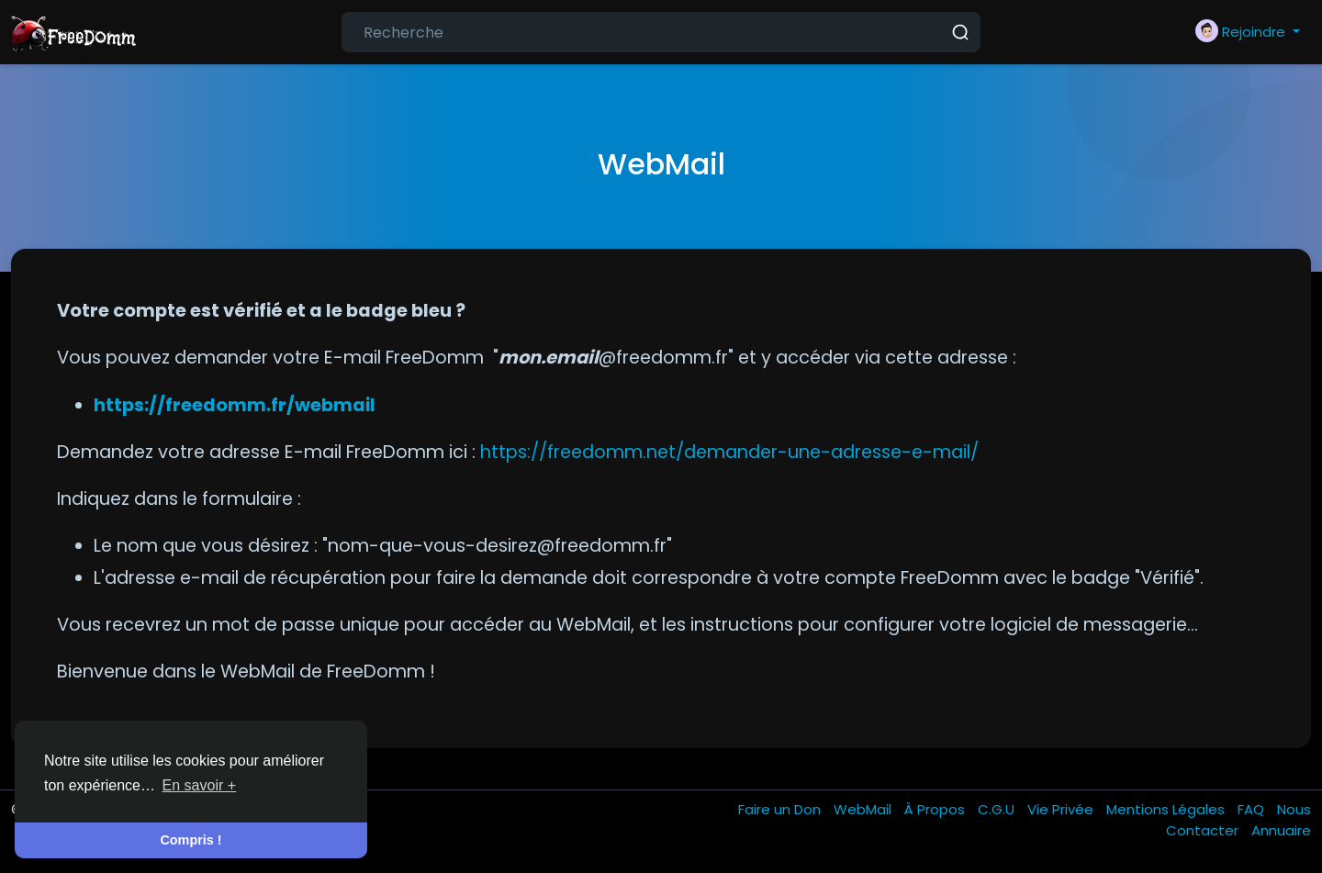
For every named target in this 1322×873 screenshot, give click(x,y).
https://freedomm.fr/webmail (234, 405)
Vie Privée (1062, 809)
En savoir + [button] (199, 785)
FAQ (1253, 809)
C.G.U (998, 809)
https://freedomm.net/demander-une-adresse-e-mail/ (729, 452)
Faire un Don (781, 809)
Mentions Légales (1167, 809)
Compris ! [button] (190, 840)
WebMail (864, 809)
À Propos (936, 809)
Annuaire (1281, 830)
